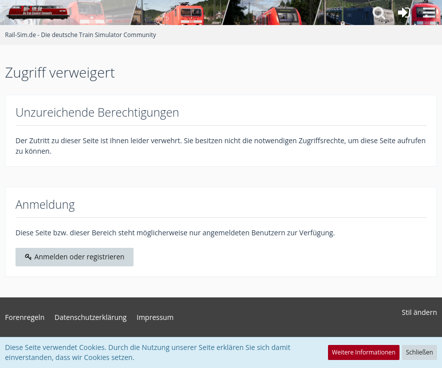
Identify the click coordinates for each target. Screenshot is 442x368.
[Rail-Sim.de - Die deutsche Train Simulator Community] (38, 13)
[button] (429, 13)
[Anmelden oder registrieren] (404, 13)
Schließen (419, 352)
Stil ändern (419, 312)
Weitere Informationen (364, 352)
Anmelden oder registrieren (74, 256)
